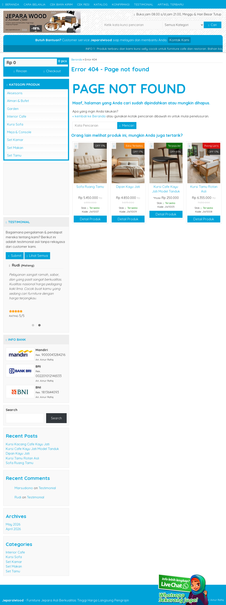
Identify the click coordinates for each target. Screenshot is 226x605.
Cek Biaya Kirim (61, 4)
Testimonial (143, 4)
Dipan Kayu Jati (128, 187)
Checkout (51, 71)
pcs (62, 61)
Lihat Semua (37, 255)
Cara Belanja (34, 4)
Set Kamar (15, 140)
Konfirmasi (121, 4)
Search (11, 410)
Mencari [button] (126, 125)
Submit (14, 255)
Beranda (10, 4)
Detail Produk (90, 219)
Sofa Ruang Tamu (90, 187)
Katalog (100, 4)
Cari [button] (212, 25)
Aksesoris (15, 93)
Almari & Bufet (18, 101)
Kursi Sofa (15, 124)
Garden (13, 109)
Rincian (20, 71)
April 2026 (13, 529)
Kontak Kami (179, 40)
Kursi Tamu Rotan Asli (22, 458)
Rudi (18, 497)
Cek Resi (83, 4)
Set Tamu (14, 155)
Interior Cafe (16, 116)
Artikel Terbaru (171, 4)
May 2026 (13, 524)
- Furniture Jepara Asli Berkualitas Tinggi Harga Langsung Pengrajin (65, 600)
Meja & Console (19, 132)
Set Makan (15, 148)
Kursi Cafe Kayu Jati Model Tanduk (32, 449)
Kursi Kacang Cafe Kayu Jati (27, 444)
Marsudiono (24, 488)
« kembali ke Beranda (88, 116)
